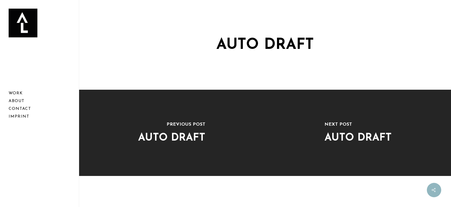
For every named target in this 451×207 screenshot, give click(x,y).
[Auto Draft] (172, 133)
